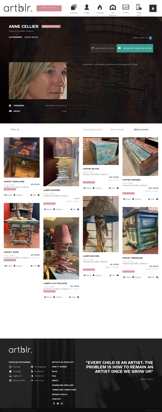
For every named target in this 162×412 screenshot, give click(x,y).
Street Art (37, 376)
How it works (59, 367)
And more (37, 380)
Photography (38, 366)
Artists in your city (63, 362)
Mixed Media (17, 380)
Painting (14, 366)
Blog (54, 371)
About (55, 380)
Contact (56, 399)
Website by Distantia (153, 410)
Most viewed (117, 129)
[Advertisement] (81, 319)
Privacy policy (60, 394)
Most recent (141, 129)
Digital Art (15, 376)
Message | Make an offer (134, 48)
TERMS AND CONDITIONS (64, 390)
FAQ (54, 376)
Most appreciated (93, 129)
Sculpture (37, 371)
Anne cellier (9, 185)
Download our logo (63, 385)
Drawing (14, 371)
